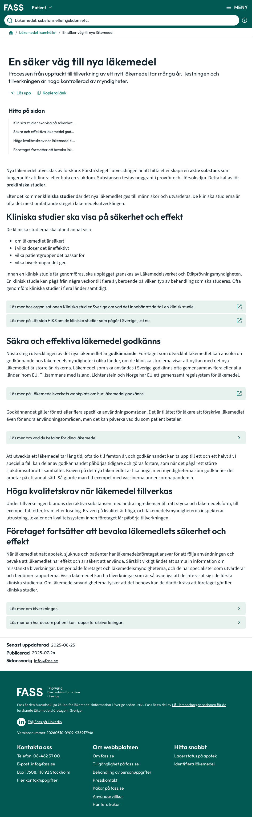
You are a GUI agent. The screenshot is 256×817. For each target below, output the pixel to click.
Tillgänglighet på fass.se (116, 763)
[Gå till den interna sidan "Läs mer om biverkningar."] (126, 608)
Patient (43, 7)
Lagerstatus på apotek (195, 755)
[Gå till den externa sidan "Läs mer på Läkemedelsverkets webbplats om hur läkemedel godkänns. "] (126, 393)
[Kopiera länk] (52, 93)
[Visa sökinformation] (244, 20)
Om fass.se (103, 755)
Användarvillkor (108, 796)
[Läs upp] (21, 93)
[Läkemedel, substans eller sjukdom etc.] (126, 20)
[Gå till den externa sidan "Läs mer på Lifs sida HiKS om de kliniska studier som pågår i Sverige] (126, 320)
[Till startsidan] (11, 32)
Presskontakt (105, 780)
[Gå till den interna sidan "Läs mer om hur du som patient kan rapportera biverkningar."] (126, 622)
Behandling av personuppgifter (122, 772)
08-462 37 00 (46, 755)
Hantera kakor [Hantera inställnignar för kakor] (106, 804)
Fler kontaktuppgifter (37, 780)
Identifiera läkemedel (194, 763)
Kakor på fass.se (108, 788)
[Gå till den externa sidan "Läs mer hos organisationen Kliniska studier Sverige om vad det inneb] (126, 307)
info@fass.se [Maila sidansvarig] (46, 660)
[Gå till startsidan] (14, 7)
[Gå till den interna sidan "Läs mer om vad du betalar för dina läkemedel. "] (126, 437)
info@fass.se (43, 763)
